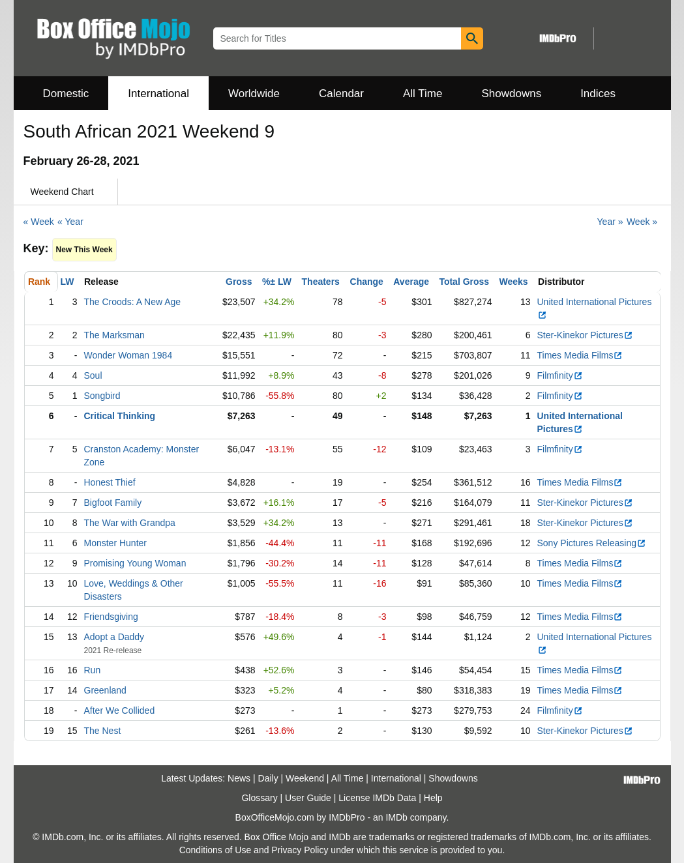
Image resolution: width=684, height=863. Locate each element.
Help (433, 798)
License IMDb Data (377, 798)
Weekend (305, 778)
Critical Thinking (120, 416)
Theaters (321, 281)
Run (92, 670)
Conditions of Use (215, 850)
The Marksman (114, 335)
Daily (268, 778)
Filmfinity (560, 375)
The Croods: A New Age (132, 302)
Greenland (105, 690)
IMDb (396, 817)
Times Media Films (580, 355)
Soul (93, 375)
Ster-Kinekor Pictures (585, 335)
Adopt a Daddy (114, 637)
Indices (598, 93)
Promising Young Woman (135, 563)
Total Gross (464, 281)
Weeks (513, 281)
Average (411, 281)
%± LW (276, 281)
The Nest (102, 730)
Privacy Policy (299, 850)
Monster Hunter (115, 543)
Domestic (66, 93)
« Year (70, 221)
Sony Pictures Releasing (592, 543)
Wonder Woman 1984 (128, 355)
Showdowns (511, 93)
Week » (642, 221)
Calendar (341, 93)
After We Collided (119, 710)
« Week (38, 221)
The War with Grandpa (129, 523)
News (239, 778)
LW (67, 281)
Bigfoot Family (113, 502)
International (158, 93)
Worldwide (254, 93)
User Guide (308, 798)
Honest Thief (110, 482)
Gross (239, 281)
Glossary (259, 798)
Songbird (102, 395)
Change (366, 281)
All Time (422, 93)
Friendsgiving (111, 616)
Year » (610, 221)
